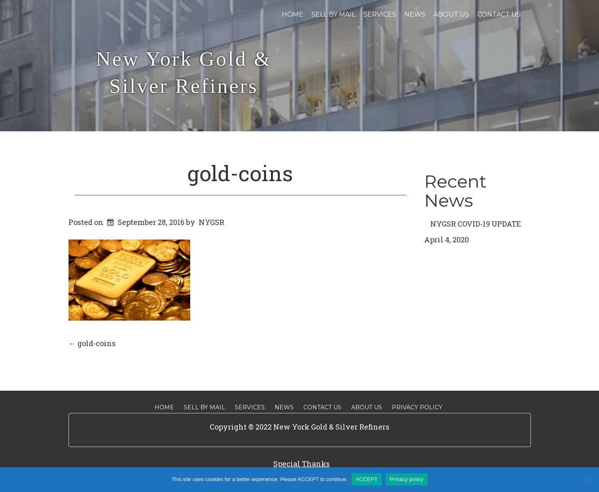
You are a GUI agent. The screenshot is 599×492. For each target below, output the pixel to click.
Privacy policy (406, 479)
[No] (589, 479)
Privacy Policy (417, 407)
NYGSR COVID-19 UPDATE (475, 224)
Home (292, 14)
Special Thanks (301, 463)
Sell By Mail (333, 14)
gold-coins (240, 173)
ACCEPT (367, 479)
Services (379, 14)
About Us (451, 14)
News (414, 14)
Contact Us (499, 14)
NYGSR (211, 222)
